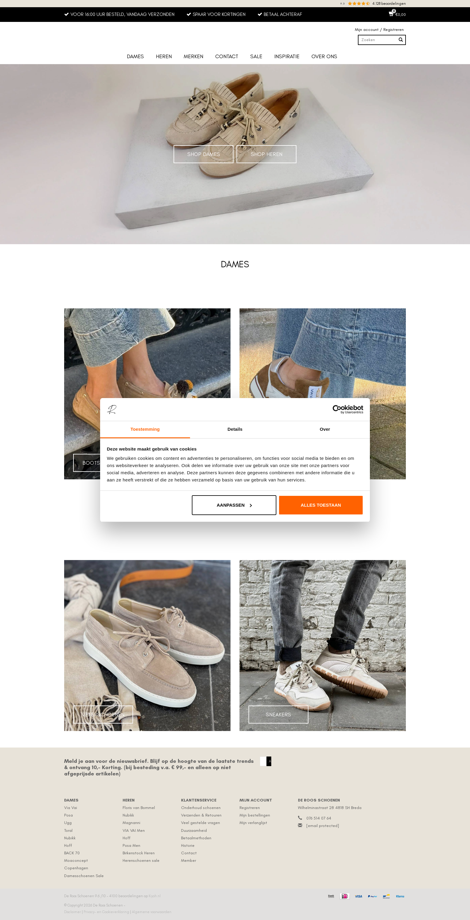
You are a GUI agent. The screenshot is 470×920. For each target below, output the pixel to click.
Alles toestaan (321, 505)
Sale (256, 56)
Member (188, 860)
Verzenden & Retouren (201, 815)
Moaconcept (76, 860)
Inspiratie (286, 56)
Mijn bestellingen (254, 815)
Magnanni (131, 822)
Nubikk (70, 838)
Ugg (68, 822)
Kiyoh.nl (155, 896)
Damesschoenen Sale (84, 875)
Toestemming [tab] (145, 429)
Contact (226, 56)
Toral (68, 830)
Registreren (249, 807)
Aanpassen (234, 505)
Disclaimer (73, 912)
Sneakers (278, 714)
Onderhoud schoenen (201, 807)
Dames (135, 56)
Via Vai (70, 807)
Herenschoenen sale (141, 860)
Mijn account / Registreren (379, 29)
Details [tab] (235, 429)
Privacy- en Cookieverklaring (107, 912)
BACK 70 (72, 853)
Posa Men (131, 845)
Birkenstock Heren (139, 853)
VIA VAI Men (134, 830)
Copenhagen (76, 868)
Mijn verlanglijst (253, 822)
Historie (188, 845)
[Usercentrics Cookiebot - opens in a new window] (337, 409)
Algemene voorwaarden (151, 912)
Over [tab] (325, 429)
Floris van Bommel (139, 807)
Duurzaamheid (194, 830)
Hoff (68, 845)
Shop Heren (266, 154)
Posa (68, 815)
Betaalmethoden (196, 838)
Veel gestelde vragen (200, 822)
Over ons (324, 56)
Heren (164, 56)
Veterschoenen (103, 714)
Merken (193, 56)
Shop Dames (203, 154)
